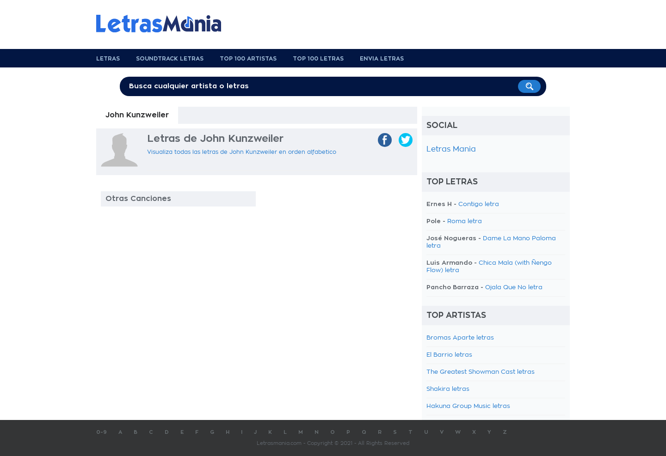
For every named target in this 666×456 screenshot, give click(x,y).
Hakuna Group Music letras (468, 406)
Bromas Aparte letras (460, 338)
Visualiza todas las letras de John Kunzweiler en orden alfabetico (241, 152)
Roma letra (464, 222)
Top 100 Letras (318, 58)
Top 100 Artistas (248, 58)
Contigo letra (478, 204)
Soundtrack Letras (170, 58)
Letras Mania (451, 149)
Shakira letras (447, 389)
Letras (108, 58)
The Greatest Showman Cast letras (480, 372)
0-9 (101, 432)
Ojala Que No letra (514, 288)
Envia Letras (382, 58)
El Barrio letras (449, 355)
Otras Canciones (138, 198)
